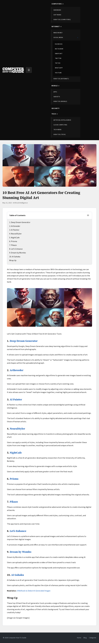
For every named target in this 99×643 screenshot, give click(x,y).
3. (10, 230)
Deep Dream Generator (20, 222)
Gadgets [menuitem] (56, 97)
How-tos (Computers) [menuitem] (62, 20)
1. (10, 222)
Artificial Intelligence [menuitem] (62, 120)
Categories (92, 638)
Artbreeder (15, 226)
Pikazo (14, 245)
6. (10, 241)
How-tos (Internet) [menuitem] (61, 79)
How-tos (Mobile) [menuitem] (60, 101)
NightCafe (15, 237)
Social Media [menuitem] (65, 37)
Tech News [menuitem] (57, 130)
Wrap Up (12, 260)
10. (10, 256)
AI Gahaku (16, 256)
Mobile (55, 86)
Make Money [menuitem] (58, 33)
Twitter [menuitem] (58, 58)
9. (10, 252)
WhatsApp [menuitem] (59, 68)
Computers (57, 4)
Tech (54, 114)
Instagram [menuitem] (59, 49)
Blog (85, 638)
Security (55, 108)
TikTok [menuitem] (57, 63)
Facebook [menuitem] (59, 44)
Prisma (14, 241)
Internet (56, 26)
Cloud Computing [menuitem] (60, 125)
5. (10, 237)
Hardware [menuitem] (57, 10)
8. (10, 249)
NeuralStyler (16, 233)
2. (10, 226)
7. (10, 245)
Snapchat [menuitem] (59, 54)
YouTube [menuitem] (58, 73)
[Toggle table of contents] (88, 215)
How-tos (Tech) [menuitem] (59, 134)
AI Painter (15, 230)
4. (10, 233)
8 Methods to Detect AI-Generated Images (33, 590)
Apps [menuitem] (55, 92)
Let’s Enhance (17, 249)
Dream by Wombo (18, 252)
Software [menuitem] (57, 15)
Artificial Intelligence (20, 203)
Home (79, 638)
